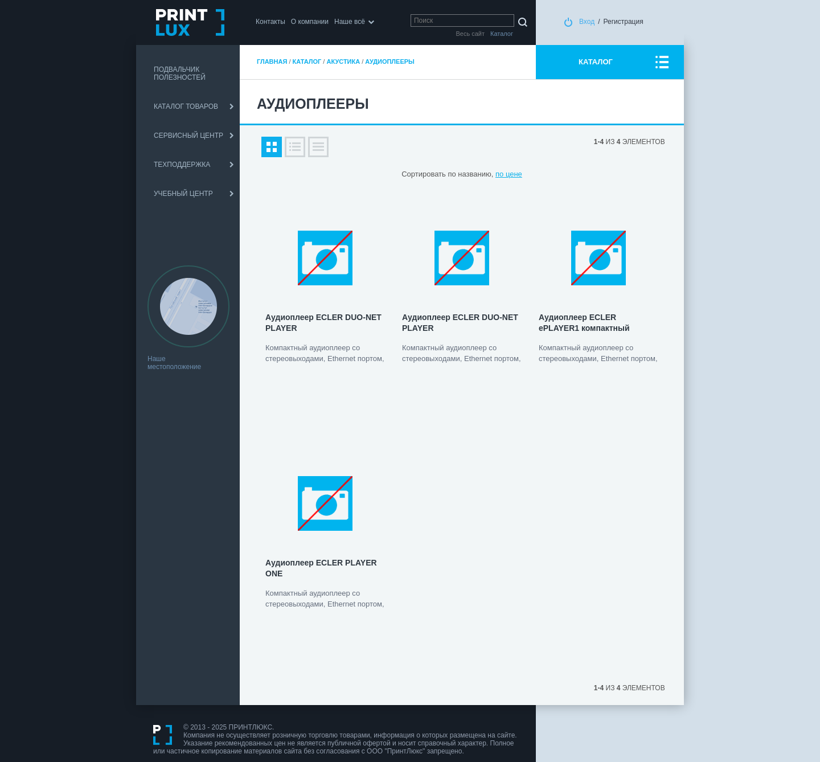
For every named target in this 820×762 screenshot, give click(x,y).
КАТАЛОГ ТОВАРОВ (186, 106)
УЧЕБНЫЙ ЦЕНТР (183, 194)
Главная (272, 61)
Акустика (343, 61)
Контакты (270, 22)
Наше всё (349, 22)
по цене (508, 174)
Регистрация (623, 22)
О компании (310, 22)
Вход (586, 22)
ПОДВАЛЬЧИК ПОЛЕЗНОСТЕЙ (180, 73)
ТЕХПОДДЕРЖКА (182, 165)
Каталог (307, 61)
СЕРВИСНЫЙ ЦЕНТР (188, 136)
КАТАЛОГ (596, 62)
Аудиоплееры (390, 61)
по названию (469, 174)
